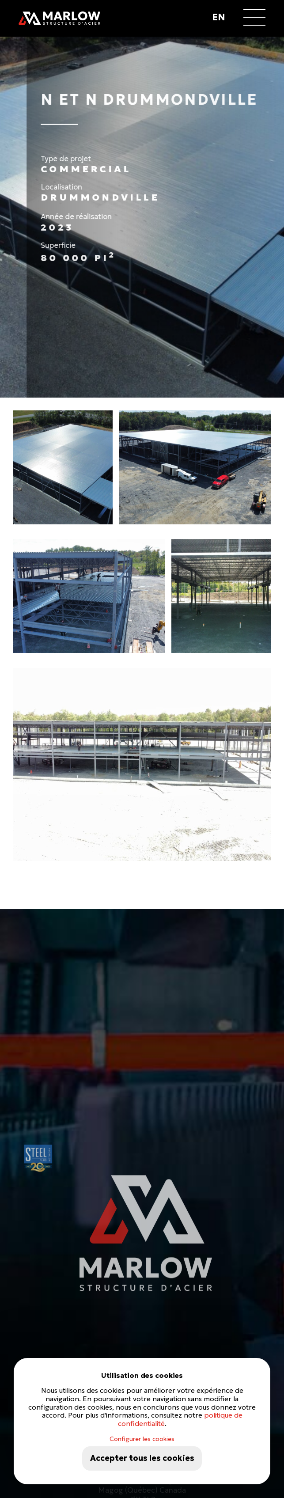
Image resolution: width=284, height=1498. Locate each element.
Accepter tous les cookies (142, 1458)
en (218, 17)
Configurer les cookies (142, 1439)
